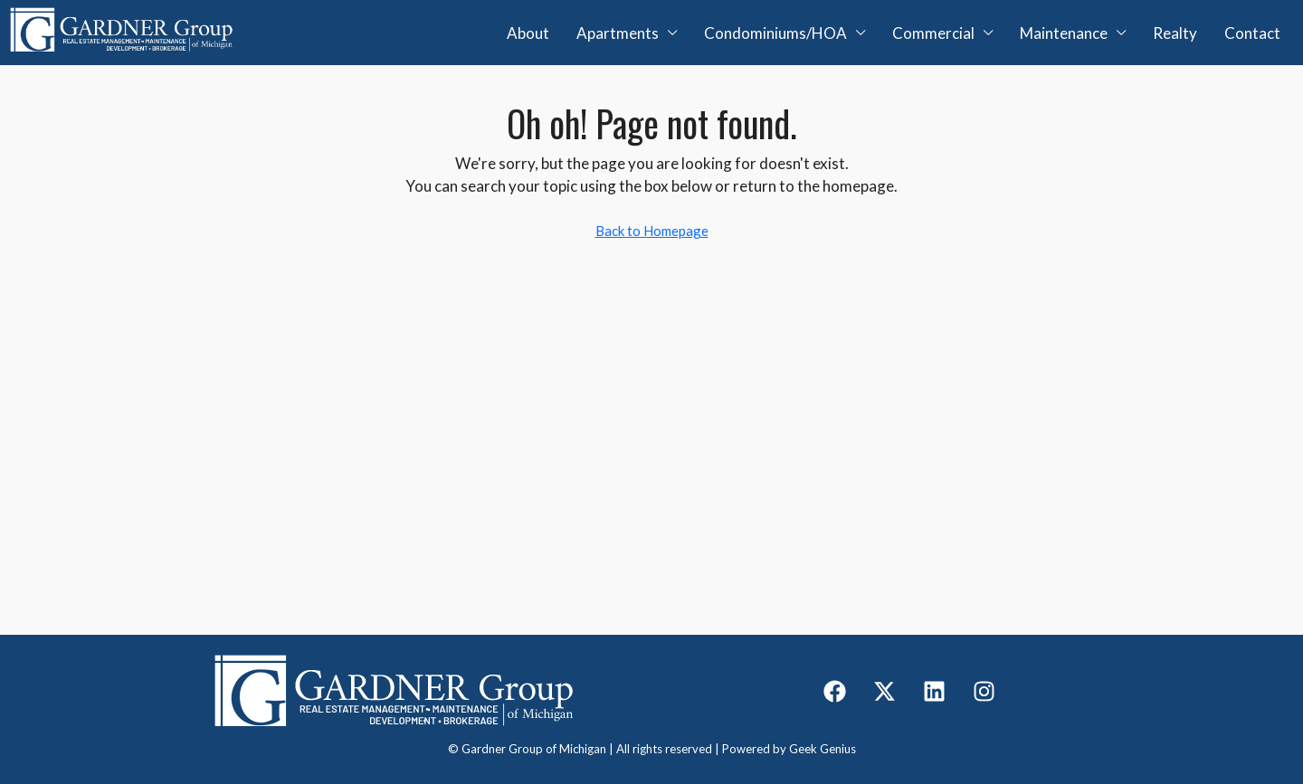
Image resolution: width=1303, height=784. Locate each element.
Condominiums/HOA (775, 33)
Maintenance (1064, 33)
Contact (1252, 33)
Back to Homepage (652, 230)
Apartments (617, 33)
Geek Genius (822, 748)
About (528, 33)
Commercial (933, 33)
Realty (1175, 33)
